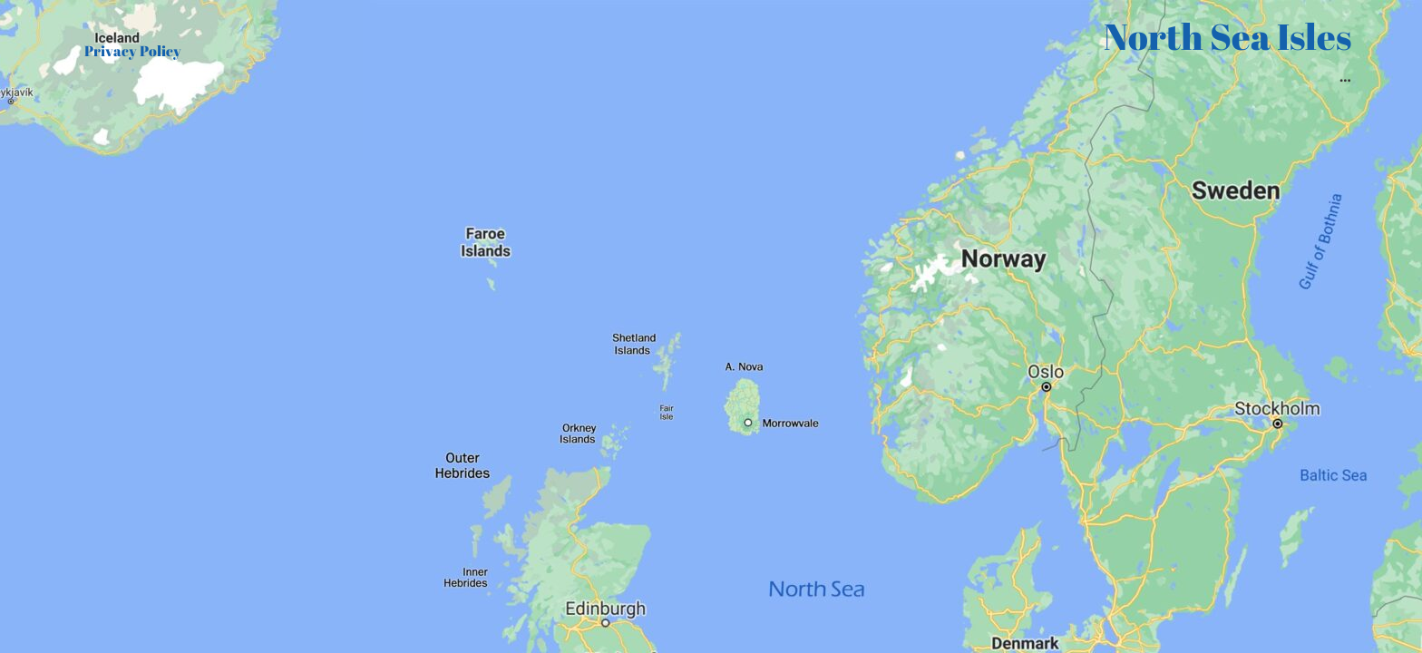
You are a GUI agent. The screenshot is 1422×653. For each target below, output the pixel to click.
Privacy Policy (132, 51)
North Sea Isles (1227, 36)
